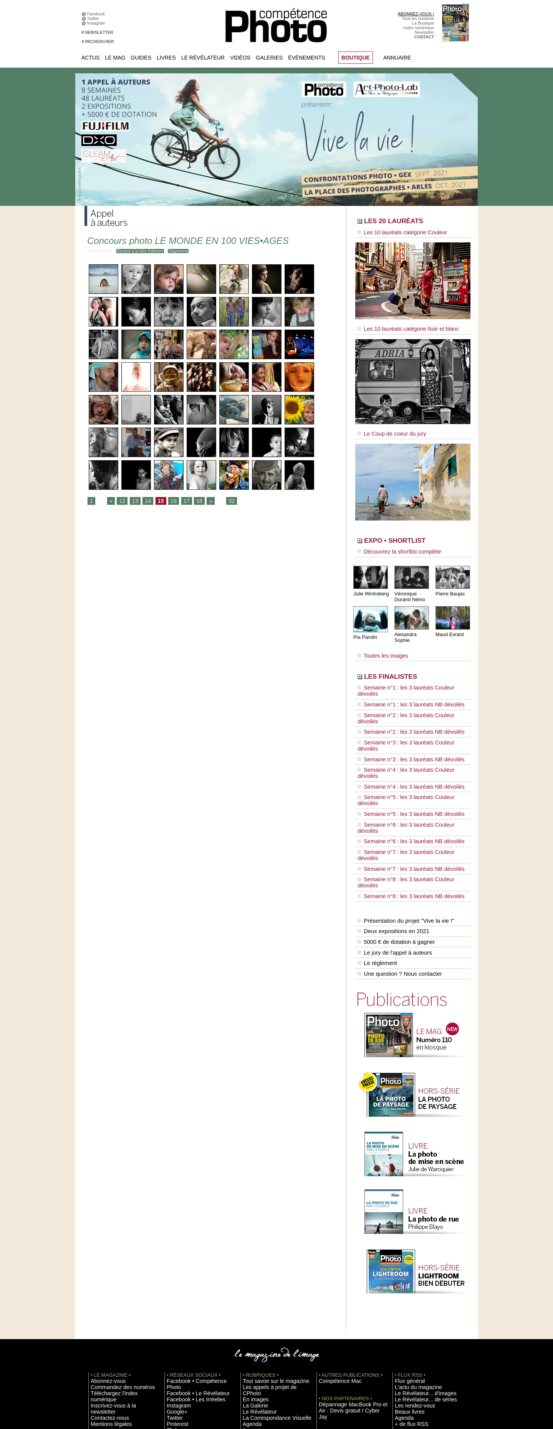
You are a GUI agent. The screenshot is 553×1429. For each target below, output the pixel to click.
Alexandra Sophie (412, 623)
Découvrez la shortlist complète (393, 543)
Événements (306, 58)
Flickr (171, 1288)
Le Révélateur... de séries (418, 1265)
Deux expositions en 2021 (392, 809)
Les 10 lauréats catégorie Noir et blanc (400, 325)
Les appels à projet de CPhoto (270, 1253)
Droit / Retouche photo (415, 1357)
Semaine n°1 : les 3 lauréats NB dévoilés (402, 677)
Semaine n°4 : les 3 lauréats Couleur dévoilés (407, 714)
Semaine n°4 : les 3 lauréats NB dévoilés (402, 721)
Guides (141, 58)
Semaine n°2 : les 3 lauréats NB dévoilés (402, 692)
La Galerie (252, 1265)
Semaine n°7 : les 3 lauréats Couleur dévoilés (407, 758)
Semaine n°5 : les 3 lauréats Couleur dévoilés (407, 728)
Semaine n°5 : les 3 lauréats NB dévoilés (402, 736)
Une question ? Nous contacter (398, 842)
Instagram (97, 23)
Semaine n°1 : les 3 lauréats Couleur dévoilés (407, 670)
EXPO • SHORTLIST (412, 533)
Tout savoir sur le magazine (268, 1247)
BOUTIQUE (355, 58)
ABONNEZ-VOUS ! (416, 14)
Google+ (174, 1270)
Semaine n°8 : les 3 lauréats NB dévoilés (402, 779)
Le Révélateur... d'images (418, 1259)
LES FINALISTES (405, 660)
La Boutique (423, 23)
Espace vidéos (256, 1293)
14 (144, 501)
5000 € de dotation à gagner (394, 817)
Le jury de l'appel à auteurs (393, 825)
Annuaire (397, 58)
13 (132, 501)
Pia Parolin (364, 626)
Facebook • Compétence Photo (195, 1247)
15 (156, 501)
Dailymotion (177, 1299)
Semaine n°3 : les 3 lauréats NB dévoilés (402, 707)
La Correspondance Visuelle (268, 1276)
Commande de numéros (417, 1340)
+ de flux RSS (407, 1288)
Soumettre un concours (416, 1317)
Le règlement (377, 834)
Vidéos (240, 58)
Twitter (94, 18)
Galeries (269, 58)
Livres (166, 58)
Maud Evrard (448, 623)
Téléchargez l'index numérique (118, 1259)
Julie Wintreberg (370, 583)
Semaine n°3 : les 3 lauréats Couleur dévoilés (407, 699)
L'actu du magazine (412, 1253)
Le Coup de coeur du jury (387, 427)
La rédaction (406, 1351)
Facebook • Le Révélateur (190, 1253)
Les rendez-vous (410, 1270)
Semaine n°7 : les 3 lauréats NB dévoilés (402, 765)
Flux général (406, 1247)
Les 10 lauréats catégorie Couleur (395, 232)
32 (222, 501)
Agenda (250, 1282)
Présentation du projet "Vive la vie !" (403, 801)
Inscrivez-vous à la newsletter (117, 1265)
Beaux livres (406, 1276)
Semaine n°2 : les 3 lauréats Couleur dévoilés (407, 685)
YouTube (175, 1293)
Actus (90, 58)
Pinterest (175, 1282)
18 (191, 501)
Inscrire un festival (411, 1311)
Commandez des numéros (115, 1253)
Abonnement (406, 1345)
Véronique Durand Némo (408, 586)
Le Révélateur (203, 58)
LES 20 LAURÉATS (410, 222)
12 (120, 501)
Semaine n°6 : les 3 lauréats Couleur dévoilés (407, 743)
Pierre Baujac (449, 583)
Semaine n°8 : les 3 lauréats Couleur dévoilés (407, 772)
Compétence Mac (335, 1247)
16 (167, 501)
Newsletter (424, 32)
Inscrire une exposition (415, 1305)
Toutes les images (379, 640)
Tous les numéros (418, 18)
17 (179, 501)
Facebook (97, 14)
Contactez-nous (105, 1270)
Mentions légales (106, 1276)
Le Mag (115, 58)
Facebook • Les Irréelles (189, 1259)
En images (252, 1259)
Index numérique (419, 27)
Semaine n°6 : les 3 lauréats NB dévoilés (402, 750)
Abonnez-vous (104, 1247)
